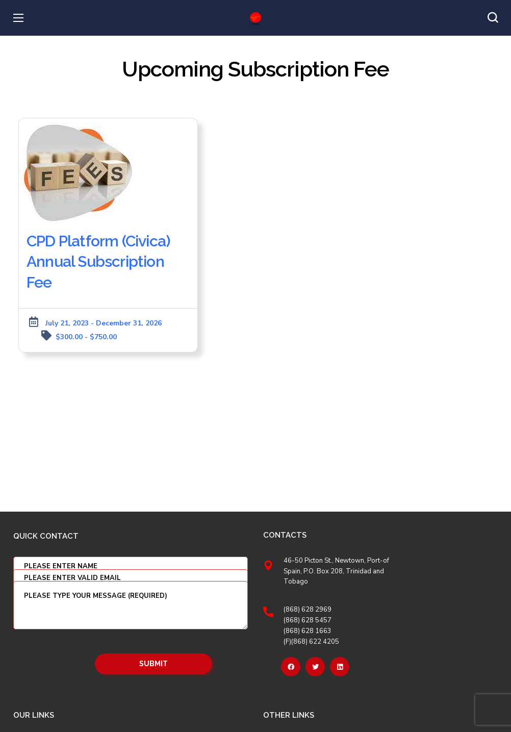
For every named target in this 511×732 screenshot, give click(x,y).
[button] (493, 18)
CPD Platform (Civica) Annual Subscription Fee (98, 261)
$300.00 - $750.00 (86, 337)
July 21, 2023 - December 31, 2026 (103, 323)
